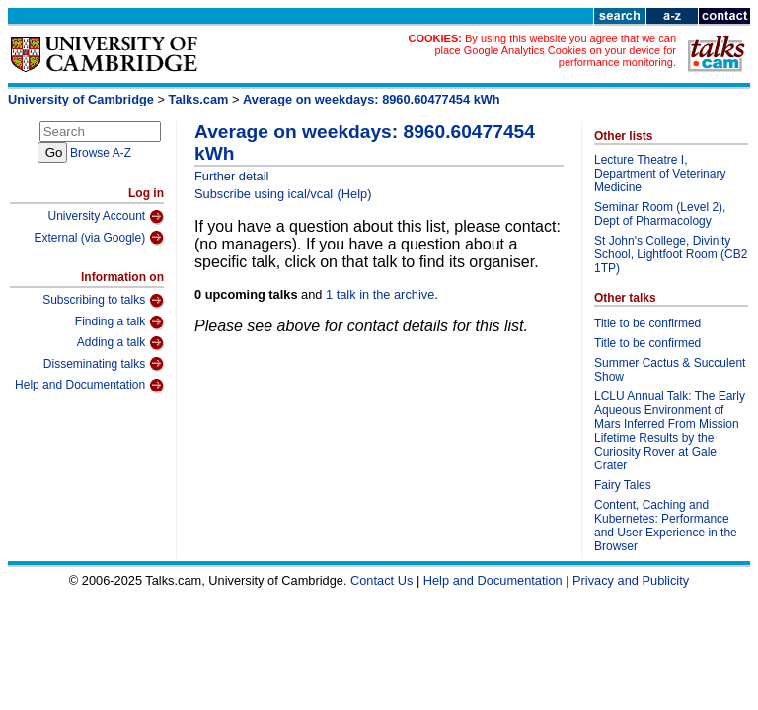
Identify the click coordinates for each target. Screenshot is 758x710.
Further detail (231, 176)
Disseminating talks (103, 364)
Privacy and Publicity (630, 580)
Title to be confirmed (647, 323)
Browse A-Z (100, 153)
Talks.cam (199, 99)
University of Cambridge (81, 99)
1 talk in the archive (380, 294)
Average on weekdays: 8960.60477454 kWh (371, 99)
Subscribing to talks (103, 301)
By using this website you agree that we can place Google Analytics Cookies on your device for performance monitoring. (555, 50)
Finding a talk (119, 322)
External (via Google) (99, 238)
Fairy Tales (622, 485)
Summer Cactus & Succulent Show (669, 370)
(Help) (355, 193)
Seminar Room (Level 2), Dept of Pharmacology (659, 214)
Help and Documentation (89, 385)
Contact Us (381, 580)
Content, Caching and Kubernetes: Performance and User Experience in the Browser (665, 525)
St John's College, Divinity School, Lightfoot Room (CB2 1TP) (670, 254)
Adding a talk (120, 343)
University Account (105, 217)
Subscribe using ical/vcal (263, 193)
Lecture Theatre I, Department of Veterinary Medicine (659, 173)
